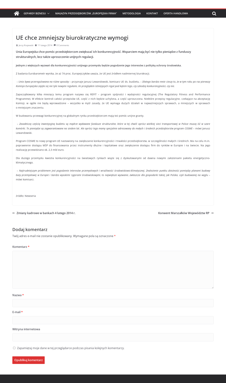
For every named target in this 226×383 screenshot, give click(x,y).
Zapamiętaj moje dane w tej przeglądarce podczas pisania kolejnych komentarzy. (70, 348)
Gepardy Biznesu (35, 13)
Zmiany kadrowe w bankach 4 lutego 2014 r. (43, 213)
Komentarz (20, 247)
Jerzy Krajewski (26, 45)
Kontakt (152, 13)
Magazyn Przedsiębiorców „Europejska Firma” (86, 13)
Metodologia (132, 13)
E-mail (17, 312)
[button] (48, 13)
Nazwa (18, 295)
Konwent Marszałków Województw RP (186, 213)
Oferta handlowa (175, 13)
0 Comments (61, 45)
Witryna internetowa (26, 329)
